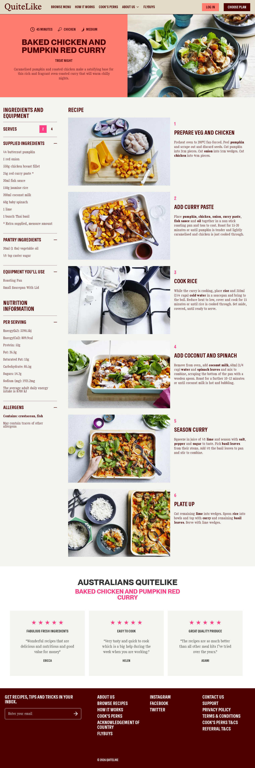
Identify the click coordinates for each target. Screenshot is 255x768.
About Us (130, 7)
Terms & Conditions (221, 716)
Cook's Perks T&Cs (220, 722)
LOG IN (210, 7)
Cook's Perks (108, 7)
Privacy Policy (216, 709)
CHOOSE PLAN (237, 7)
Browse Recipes (112, 703)
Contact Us (213, 697)
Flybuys (149, 7)
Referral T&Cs (216, 728)
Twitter (157, 709)
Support (210, 703)
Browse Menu (61, 7)
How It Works (85, 7)
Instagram (160, 697)
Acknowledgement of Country (118, 725)
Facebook (159, 703)
